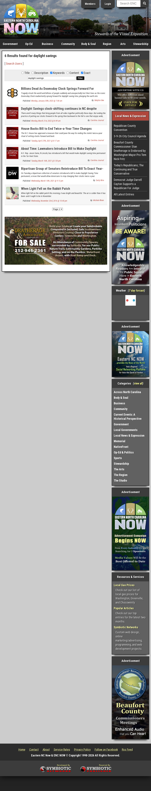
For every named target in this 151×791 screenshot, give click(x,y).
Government (10, 44)
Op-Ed (28, 44)
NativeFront (121, 446)
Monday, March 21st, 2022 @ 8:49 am (46, 121)
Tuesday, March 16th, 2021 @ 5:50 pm (46, 161)
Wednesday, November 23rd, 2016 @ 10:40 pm (49, 201)
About (46, 749)
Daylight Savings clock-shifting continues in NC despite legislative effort (59, 110)
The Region (120, 475)
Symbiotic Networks (126, 627)
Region (107, 44)
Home (21, 749)
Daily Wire (100, 180)
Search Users (14, 63)
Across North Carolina (127, 392)
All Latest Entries (124, 194)
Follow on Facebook (106, 749)
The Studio (120, 480)
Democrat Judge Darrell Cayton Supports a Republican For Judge (128, 184)
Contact (34, 749)
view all (138, 383)
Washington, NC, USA (130, 307)
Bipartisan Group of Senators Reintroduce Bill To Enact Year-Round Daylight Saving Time (62, 170)
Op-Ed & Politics (124, 452)
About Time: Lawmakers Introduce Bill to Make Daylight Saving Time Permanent (58, 150)
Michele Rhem (98, 200)
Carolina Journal (97, 120)
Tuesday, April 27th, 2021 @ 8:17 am (45, 141)
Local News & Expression (129, 435)
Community (68, 44)
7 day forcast (136, 290)
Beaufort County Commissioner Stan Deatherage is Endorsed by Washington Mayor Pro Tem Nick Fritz (130, 151)
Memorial (119, 441)
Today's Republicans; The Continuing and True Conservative (129, 169)
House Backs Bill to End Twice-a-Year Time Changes (56, 129)
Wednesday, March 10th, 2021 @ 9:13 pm (47, 181)
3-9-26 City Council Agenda (130, 136)
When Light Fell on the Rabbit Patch (45, 189)
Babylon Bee (99, 100)
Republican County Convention (125, 128)
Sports (118, 458)
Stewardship (140, 44)
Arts (123, 44)
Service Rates (62, 749)
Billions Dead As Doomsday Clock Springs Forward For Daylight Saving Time (57, 90)
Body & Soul (88, 44)
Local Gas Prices (124, 585)
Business (47, 44)
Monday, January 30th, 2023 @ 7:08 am (46, 101)
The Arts (119, 469)
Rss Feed (127, 749)
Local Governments (125, 430)
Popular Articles (124, 608)
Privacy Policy (82, 749)
